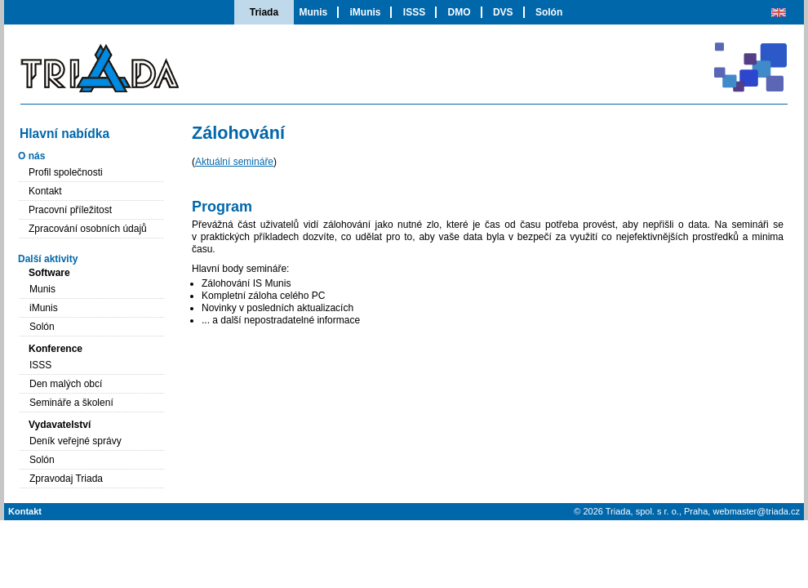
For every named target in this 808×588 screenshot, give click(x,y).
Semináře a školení (71, 402)
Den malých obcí (65, 384)
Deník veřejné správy (75, 441)
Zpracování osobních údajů (88, 228)
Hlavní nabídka (64, 133)
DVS (503, 12)
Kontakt (45, 191)
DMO (459, 12)
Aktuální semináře (234, 161)
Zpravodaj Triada (66, 478)
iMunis (364, 12)
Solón (548, 12)
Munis (313, 12)
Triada (264, 12)
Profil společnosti (66, 172)
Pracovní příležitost (70, 210)
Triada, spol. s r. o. (642, 511)
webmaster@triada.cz (756, 511)
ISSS (414, 12)
